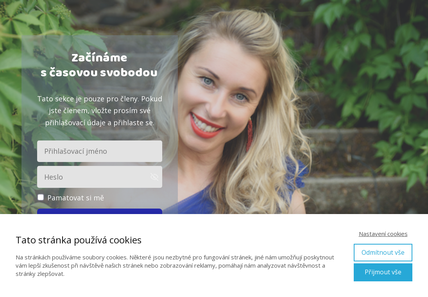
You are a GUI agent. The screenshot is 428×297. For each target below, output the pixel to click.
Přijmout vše (383, 272)
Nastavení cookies (383, 234)
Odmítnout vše (383, 252)
